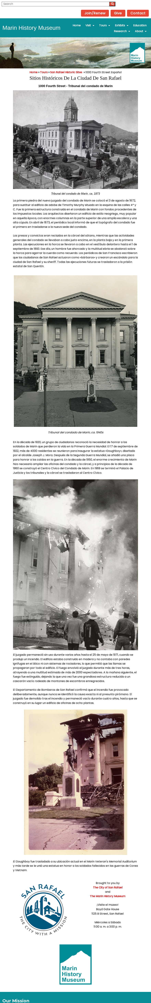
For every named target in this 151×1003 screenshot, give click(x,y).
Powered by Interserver (76, 999)
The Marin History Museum (75, 887)
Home (33, 64)
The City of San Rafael (75, 879)
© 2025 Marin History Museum (75, 995)
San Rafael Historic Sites (66, 64)
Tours (44, 64)
